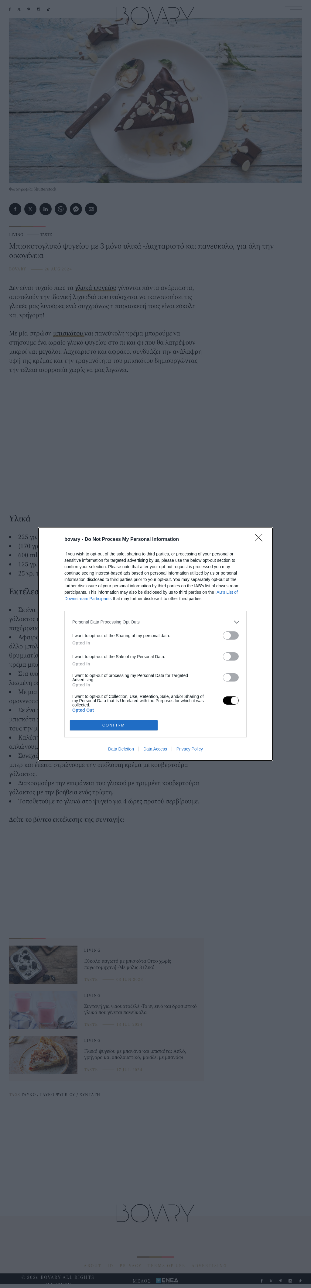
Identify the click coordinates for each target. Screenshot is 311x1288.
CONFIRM (113, 725)
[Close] (260, 539)
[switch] (231, 635)
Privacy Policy (189, 749)
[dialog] (155, 644)
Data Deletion (121, 749)
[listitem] (155, 622)
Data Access (155, 749)
